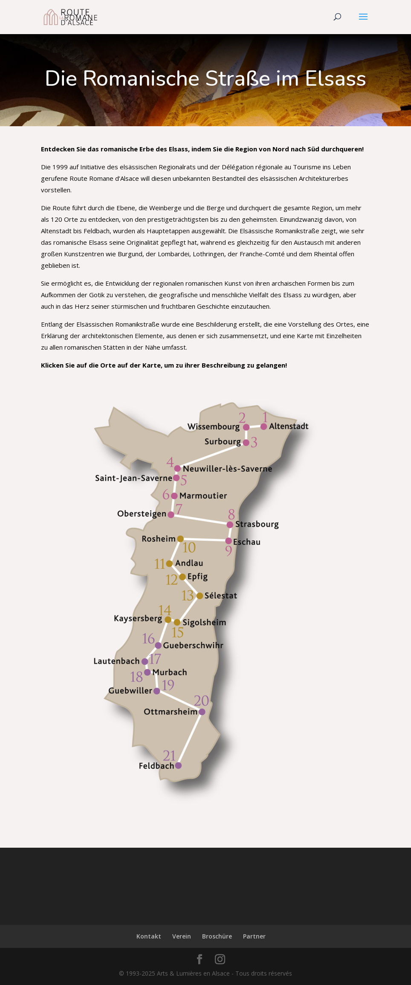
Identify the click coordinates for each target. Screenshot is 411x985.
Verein (181, 936)
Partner (254, 936)
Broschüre (217, 936)
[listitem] (285, 422)
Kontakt (148, 936)
